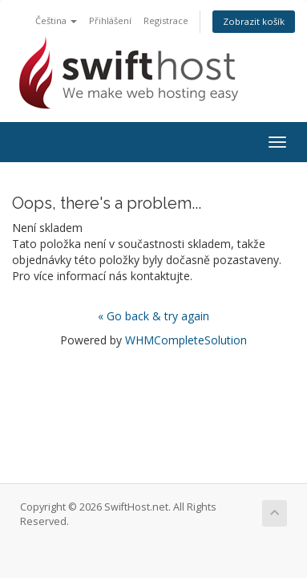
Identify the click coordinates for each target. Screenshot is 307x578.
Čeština (56, 20)
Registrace (165, 20)
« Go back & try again (153, 316)
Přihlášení (110, 20)
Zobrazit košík (254, 21)
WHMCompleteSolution (186, 340)
